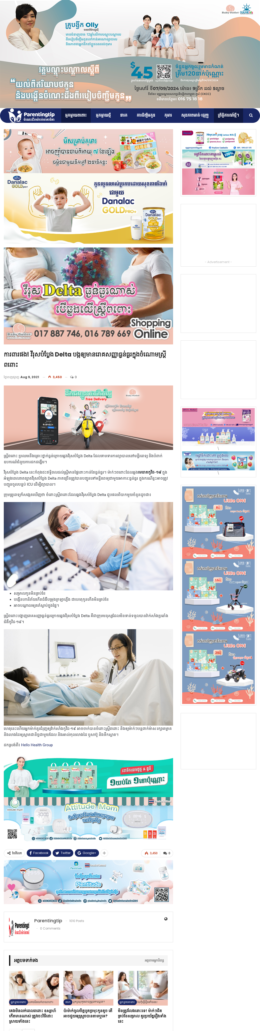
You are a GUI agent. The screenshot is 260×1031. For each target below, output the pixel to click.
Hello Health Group (36, 745)
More (222, 115)
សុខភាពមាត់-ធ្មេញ (195, 115)
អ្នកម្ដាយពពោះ (76, 115)
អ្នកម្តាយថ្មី (103, 115)
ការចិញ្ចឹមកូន (146, 115)
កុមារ (168, 115)
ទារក (123, 115)
